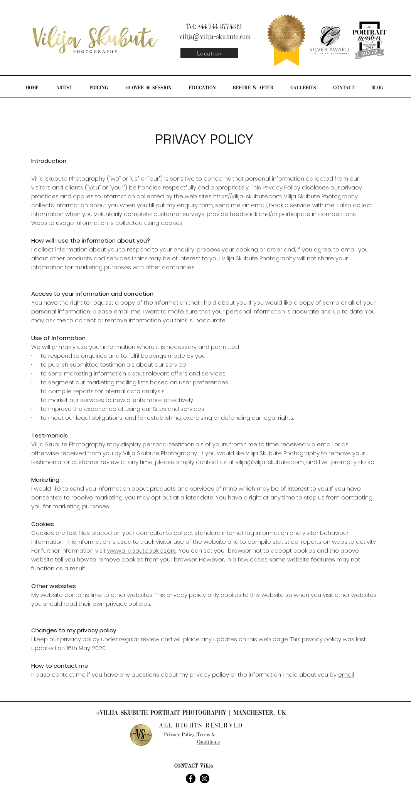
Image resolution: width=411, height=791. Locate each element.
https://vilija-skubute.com (247, 196)
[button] (98, 88)
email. (346, 674)
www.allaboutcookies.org (142, 550)
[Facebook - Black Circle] (190, 778)
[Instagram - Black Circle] (204, 778)
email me (126, 311)
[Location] (209, 53)
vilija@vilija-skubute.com (215, 37)
